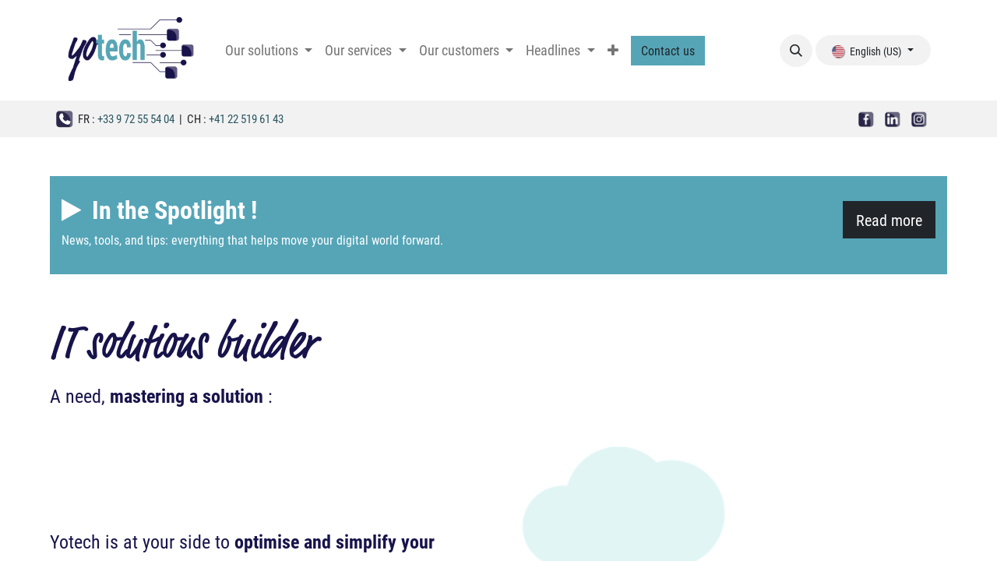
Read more (889, 220)
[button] (796, 50)
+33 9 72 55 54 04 (135, 118)
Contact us (668, 50)
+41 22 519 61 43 (246, 118)
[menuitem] (269, 50)
